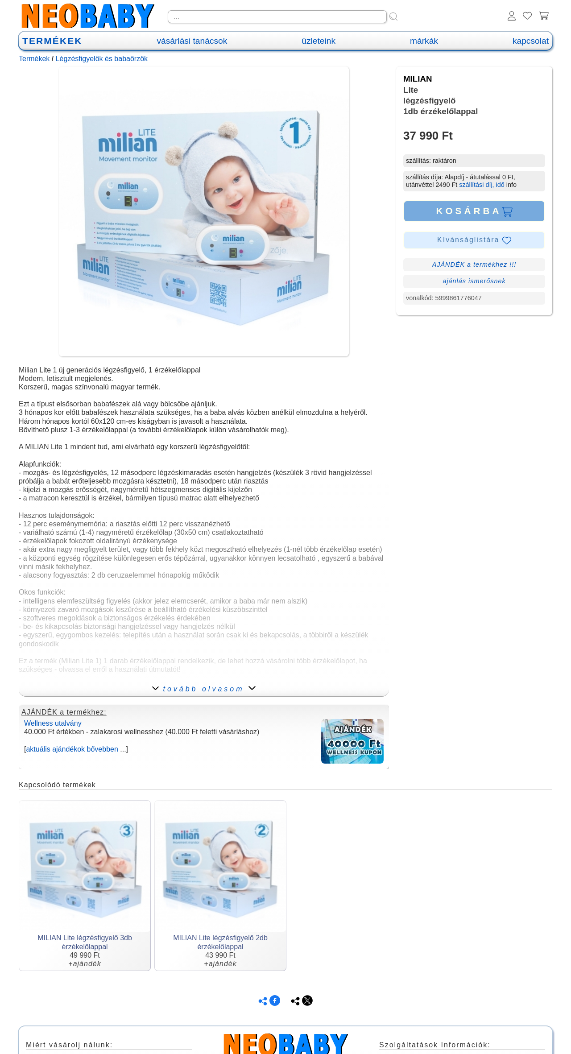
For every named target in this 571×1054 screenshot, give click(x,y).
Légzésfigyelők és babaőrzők (102, 58)
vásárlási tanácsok (192, 40)
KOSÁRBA (474, 211)
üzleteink (318, 40)
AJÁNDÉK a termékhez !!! (474, 264)
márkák (424, 40)
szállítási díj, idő (482, 184)
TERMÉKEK (52, 41)
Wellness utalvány (53, 723)
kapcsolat (531, 40)
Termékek (34, 58)
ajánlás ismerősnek (474, 281)
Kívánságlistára (474, 240)
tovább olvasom (203, 689)
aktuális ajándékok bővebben (72, 749)
